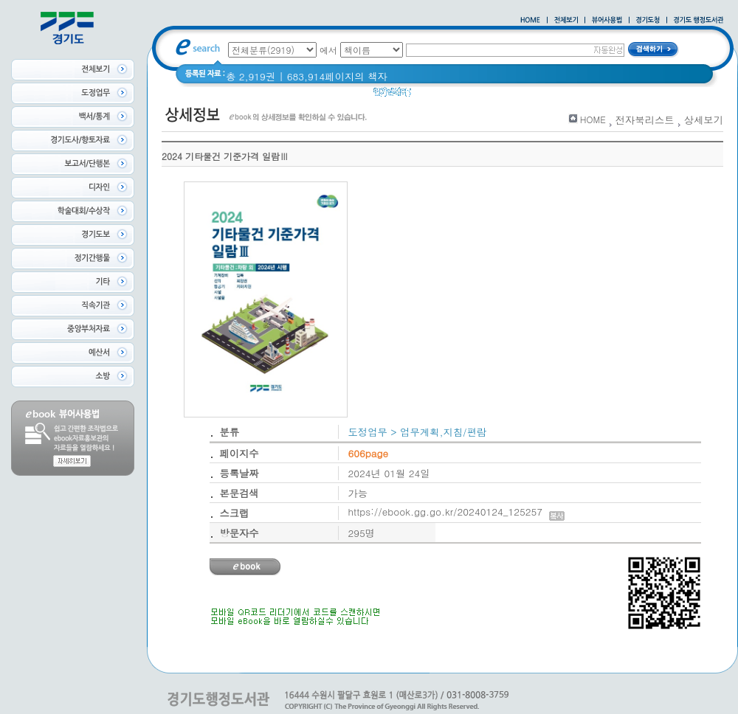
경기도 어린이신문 (493, 96)
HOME (593, 119)
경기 (431, 96)
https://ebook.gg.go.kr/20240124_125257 (456, 512)
